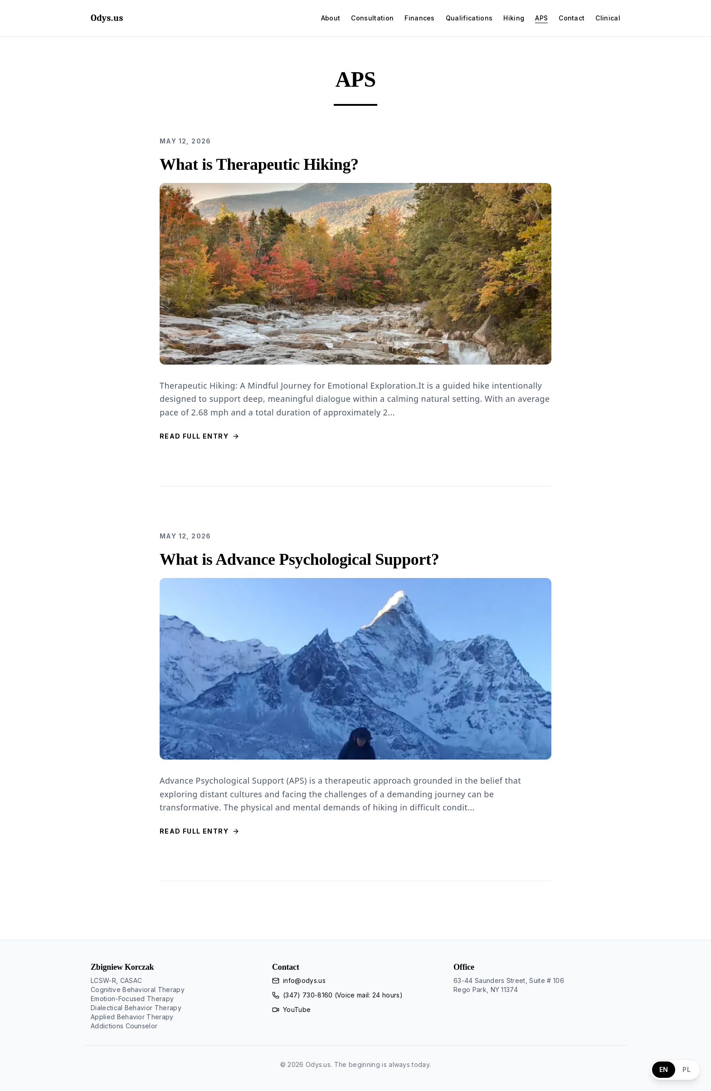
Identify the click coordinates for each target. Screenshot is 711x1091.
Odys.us (107, 18)
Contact (571, 18)
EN (663, 1069)
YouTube (297, 1009)
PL (686, 1069)
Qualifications (469, 18)
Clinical (607, 18)
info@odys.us (304, 980)
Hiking (513, 18)
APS (541, 18)
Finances (419, 18)
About (331, 18)
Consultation (372, 18)
